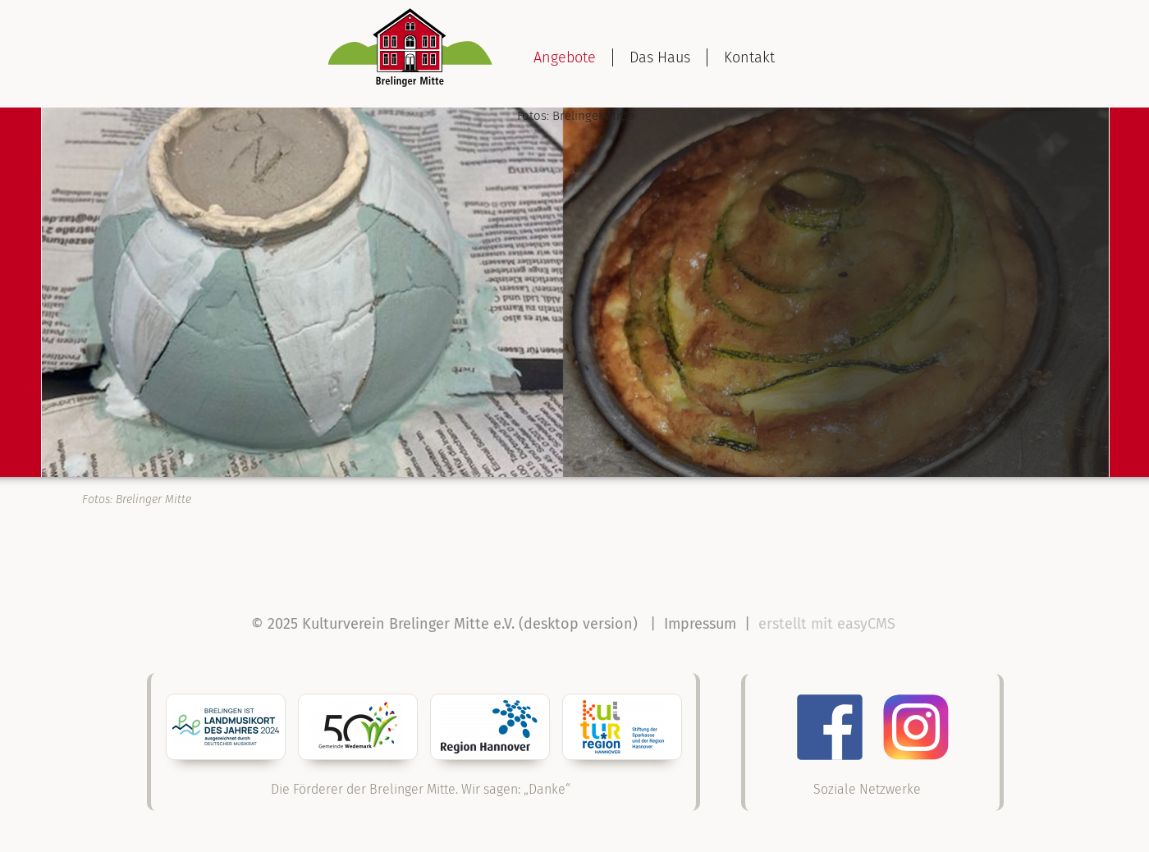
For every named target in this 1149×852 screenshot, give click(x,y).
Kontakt (749, 57)
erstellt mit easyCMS (829, 624)
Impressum (700, 624)
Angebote (564, 57)
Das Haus (659, 57)
